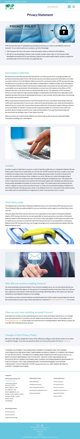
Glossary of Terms (58, 381)
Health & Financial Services (61, 390)
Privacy (40, 433)
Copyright (40, 435)
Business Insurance (59, 387)
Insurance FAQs (58, 396)
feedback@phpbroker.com (59, 300)
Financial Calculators (59, 393)
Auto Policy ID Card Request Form (38, 390)
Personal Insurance (59, 384)
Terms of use (40, 431)
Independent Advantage (11, 417)
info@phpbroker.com (13, 392)
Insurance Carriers (10, 414)
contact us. (66, 341)
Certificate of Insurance (35, 384)
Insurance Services (10, 411)
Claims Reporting (33, 381)
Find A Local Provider (34, 393)
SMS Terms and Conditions (40, 429)
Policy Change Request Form (36, 387)
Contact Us (71, 1)
